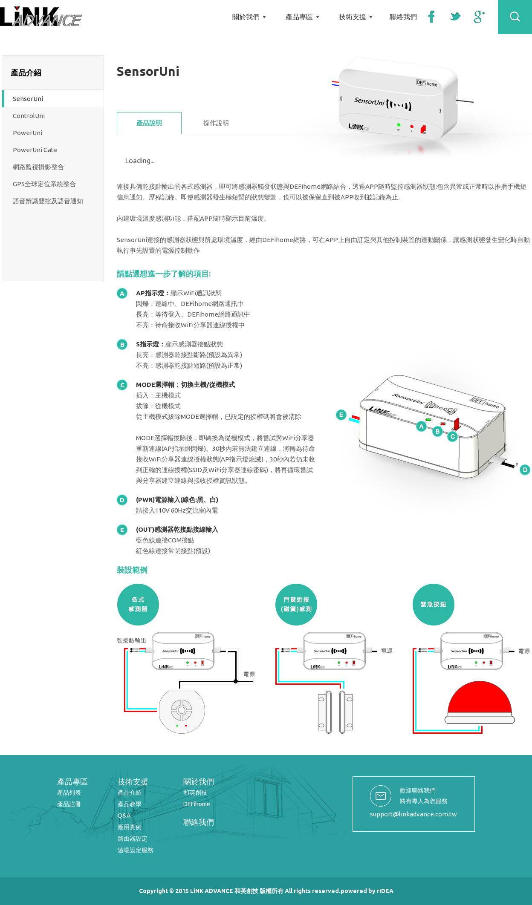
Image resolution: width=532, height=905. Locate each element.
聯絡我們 (403, 16)
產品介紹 (130, 792)
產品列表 (69, 792)
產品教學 (130, 804)
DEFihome (196, 804)
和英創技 (195, 792)
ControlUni (29, 115)
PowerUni (27, 132)
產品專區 (299, 16)
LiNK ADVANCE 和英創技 (41, 16)
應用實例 (130, 827)
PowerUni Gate (35, 149)
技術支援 (352, 16)
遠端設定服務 (135, 850)
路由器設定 (132, 838)
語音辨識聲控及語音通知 (48, 201)
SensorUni (28, 98)
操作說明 (216, 123)
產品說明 (149, 123)
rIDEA (385, 891)
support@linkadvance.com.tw (413, 814)
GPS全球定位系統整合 (44, 183)
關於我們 (246, 16)
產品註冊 (69, 804)
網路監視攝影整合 (38, 166)
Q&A (124, 815)
